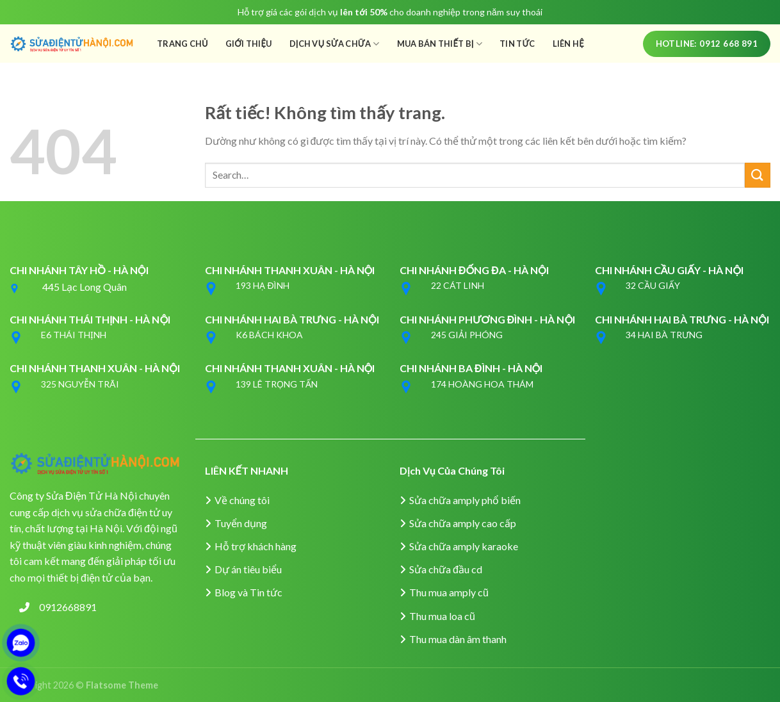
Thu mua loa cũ (442, 616)
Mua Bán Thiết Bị (440, 44)
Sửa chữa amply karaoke (463, 546)
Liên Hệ (568, 43)
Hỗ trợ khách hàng (256, 546)
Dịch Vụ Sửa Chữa (334, 44)
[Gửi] (757, 175)
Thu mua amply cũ (449, 592)
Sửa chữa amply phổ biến (465, 500)
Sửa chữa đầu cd (445, 569)
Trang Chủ (182, 43)
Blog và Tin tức (248, 592)
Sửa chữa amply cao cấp (462, 523)
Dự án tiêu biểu (248, 569)
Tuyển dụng (241, 523)
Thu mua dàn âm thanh (458, 639)
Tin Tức (517, 43)
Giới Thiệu (248, 43)
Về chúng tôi (242, 500)
